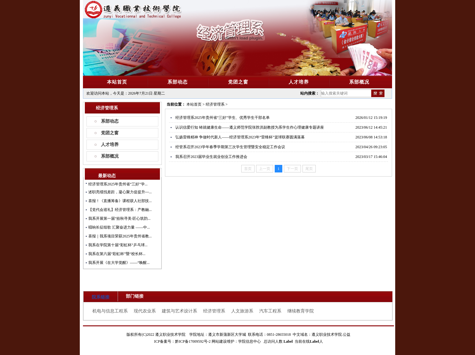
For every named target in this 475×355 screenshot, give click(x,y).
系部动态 (110, 121)
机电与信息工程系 (110, 311)
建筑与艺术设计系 (179, 311)
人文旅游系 (242, 311)
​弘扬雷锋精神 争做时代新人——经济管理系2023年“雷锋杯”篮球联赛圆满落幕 (240, 137)
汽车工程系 (270, 311)
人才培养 (110, 144)
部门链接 (135, 296)
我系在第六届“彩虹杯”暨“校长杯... (116, 254)
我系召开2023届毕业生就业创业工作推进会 (211, 156)
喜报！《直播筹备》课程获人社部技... (120, 201)
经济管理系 (215, 104)
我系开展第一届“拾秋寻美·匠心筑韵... (119, 218)
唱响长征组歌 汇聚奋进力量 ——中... (119, 227)
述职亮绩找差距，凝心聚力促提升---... (120, 192)
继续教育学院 (300, 311)
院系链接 (100, 297)
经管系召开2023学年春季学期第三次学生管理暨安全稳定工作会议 (230, 147)
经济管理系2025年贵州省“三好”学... (118, 184)
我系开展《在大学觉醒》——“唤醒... (119, 262)
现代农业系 (145, 311)
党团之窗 (110, 133)
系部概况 (110, 156)
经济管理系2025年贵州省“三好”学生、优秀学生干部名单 (222, 117)
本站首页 (194, 104)
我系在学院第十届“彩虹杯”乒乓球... (118, 245)
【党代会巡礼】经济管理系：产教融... (120, 209)
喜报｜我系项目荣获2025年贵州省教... (120, 236)
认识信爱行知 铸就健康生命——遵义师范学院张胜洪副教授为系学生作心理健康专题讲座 (249, 127)
